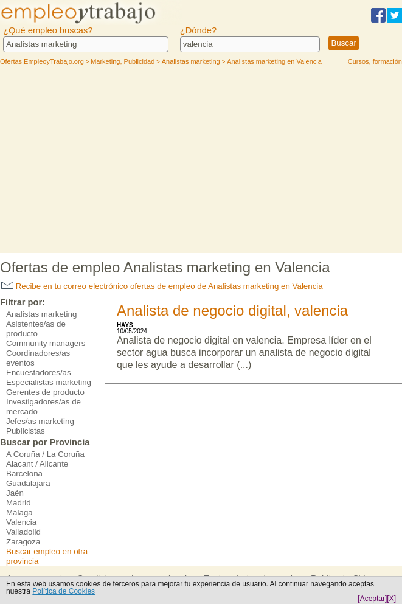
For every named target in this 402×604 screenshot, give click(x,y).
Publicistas (25, 431)
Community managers (45, 343)
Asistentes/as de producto (36, 328)
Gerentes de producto (45, 392)
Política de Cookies (63, 591)
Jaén (15, 493)
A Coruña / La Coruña (45, 454)
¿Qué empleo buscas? (47, 30)
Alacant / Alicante (37, 463)
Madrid (18, 502)
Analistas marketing (41, 314)
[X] (391, 598)
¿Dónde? (198, 30)
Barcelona (24, 473)
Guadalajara (28, 483)
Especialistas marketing (48, 382)
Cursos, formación (375, 61)
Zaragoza (23, 541)
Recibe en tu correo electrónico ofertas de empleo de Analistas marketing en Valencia (162, 286)
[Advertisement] (201, 162)
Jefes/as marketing (40, 421)
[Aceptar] (372, 598)
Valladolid (23, 531)
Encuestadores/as (38, 372)
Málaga (19, 512)
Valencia (21, 522)
